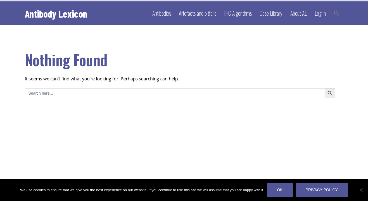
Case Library (271, 13)
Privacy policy (322, 190)
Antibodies (161, 13)
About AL (298, 13)
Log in (320, 13)
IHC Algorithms (238, 13)
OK (279, 190)
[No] (361, 190)
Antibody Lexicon (56, 14)
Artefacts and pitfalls (197, 13)
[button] (336, 13)
